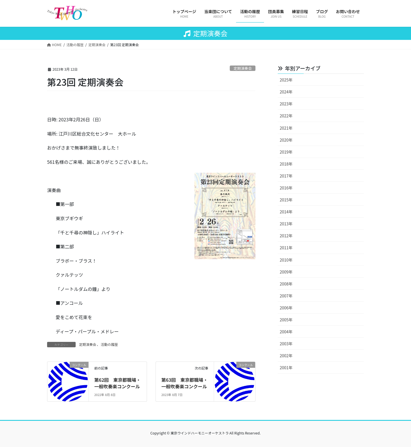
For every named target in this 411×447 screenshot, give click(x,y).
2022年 (286, 116)
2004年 (286, 331)
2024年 (286, 92)
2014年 (286, 212)
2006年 (286, 308)
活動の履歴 (109, 344)
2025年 (286, 80)
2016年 (286, 188)
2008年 (286, 284)
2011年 (286, 247)
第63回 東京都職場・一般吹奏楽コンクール (184, 382)
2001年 (286, 367)
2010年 (286, 260)
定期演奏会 (242, 68)
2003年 (286, 343)
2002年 (286, 355)
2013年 (286, 223)
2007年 (286, 296)
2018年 (286, 164)
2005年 (286, 320)
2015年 (286, 200)
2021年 (286, 128)
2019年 (286, 152)
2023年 (286, 104)
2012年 (286, 235)
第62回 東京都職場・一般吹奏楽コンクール (117, 382)
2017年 (286, 176)
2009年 (286, 272)
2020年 (286, 140)
